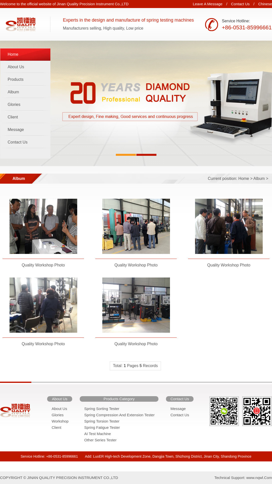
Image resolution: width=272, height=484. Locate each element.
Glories (14, 104)
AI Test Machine (97, 434)
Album (13, 92)
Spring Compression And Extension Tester (119, 415)
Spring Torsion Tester (101, 421)
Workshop (60, 421)
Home (13, 54)
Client (13, 117)
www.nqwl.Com (259, 477)
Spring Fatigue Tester (102, 427)
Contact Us (240, 4)
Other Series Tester (100, 440)
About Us (16, 67)
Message (16, 129)
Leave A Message (207, 4)
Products (16, 79)
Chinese (265, 4)
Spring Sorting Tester (101, 408)
